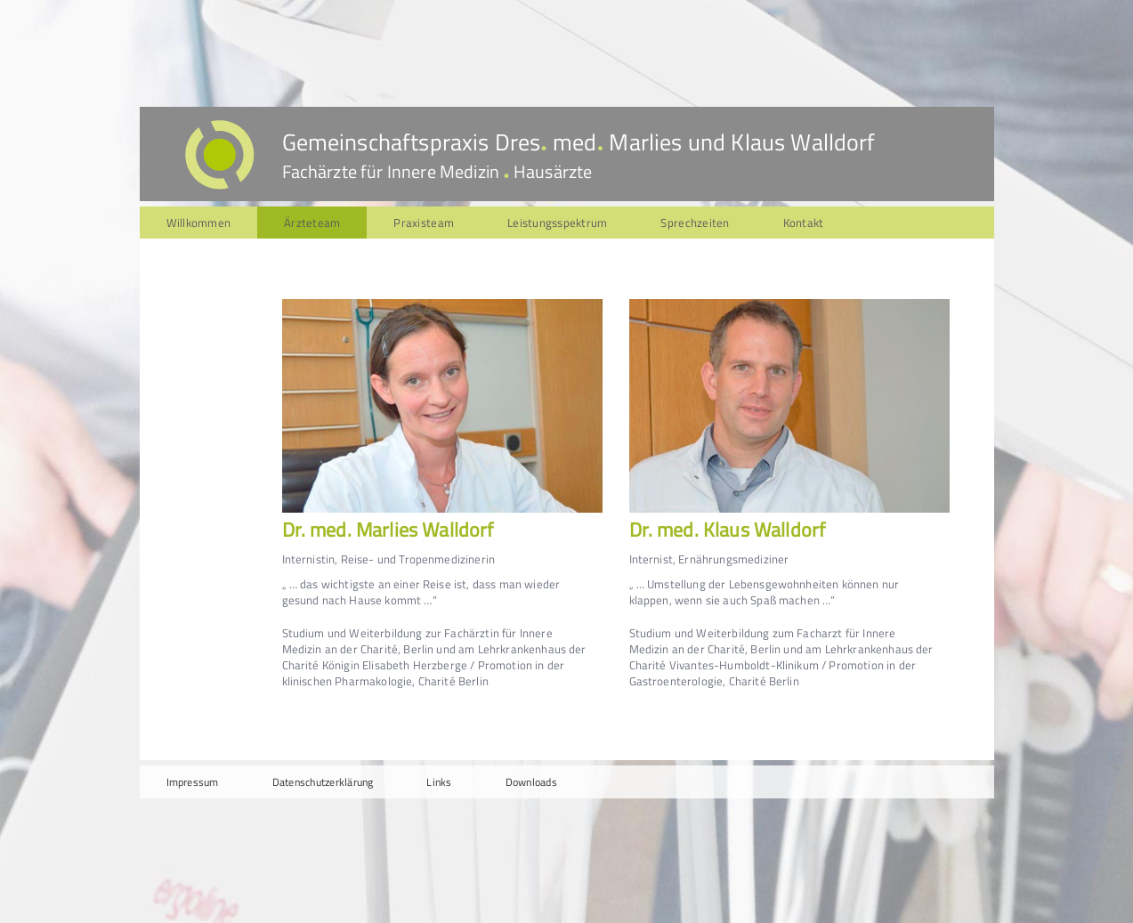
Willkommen (198, 222)
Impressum (192, 781)
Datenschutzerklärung (323, 781)
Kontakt (803, 222)
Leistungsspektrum (557, 222)
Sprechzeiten (694, 222)
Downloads (531, 781)
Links (438, 781)
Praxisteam (423, 222)
